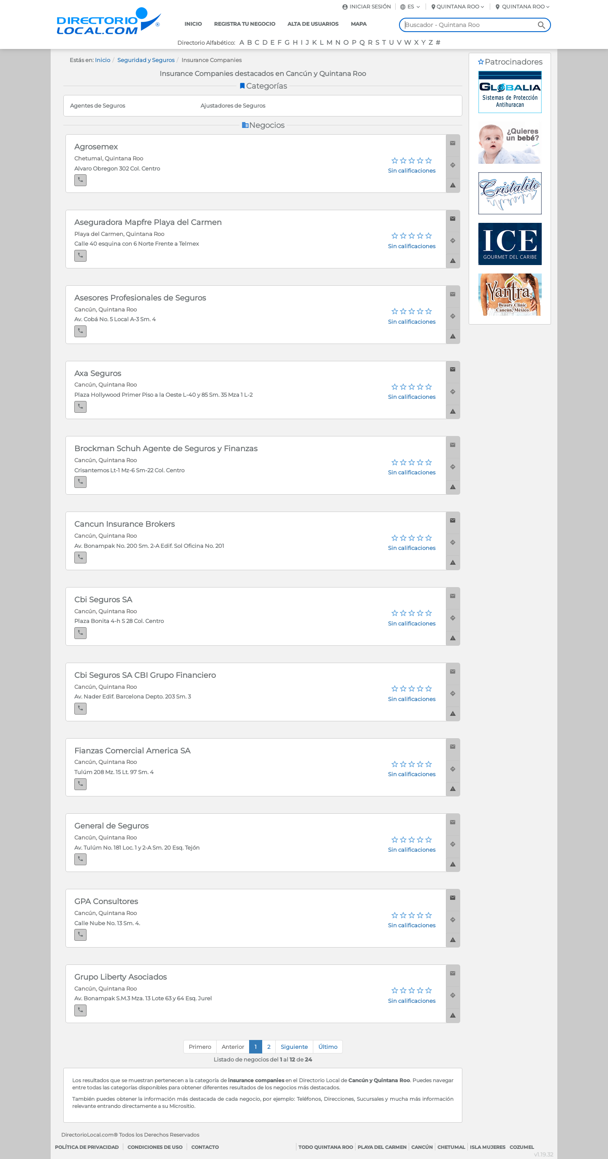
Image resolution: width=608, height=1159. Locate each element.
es (410, 6)
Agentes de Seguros (97, 105)
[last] (328, 1047)
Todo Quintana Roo (326, 1147)
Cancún (422, 1147)
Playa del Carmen (382, 1147)
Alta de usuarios (313, 24)
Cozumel (522, 1147)
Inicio (193, 24)
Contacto (205, 1147)
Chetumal (451, 1147)
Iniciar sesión (366, 6)
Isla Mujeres (487, 1147)
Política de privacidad (87, 1147)
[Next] (294, 1047)
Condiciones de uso (155, 1147)
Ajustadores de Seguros (233, 105)
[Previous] (233, 1047)
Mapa (358, 24)
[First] (200, 1047)
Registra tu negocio (244, 24)
